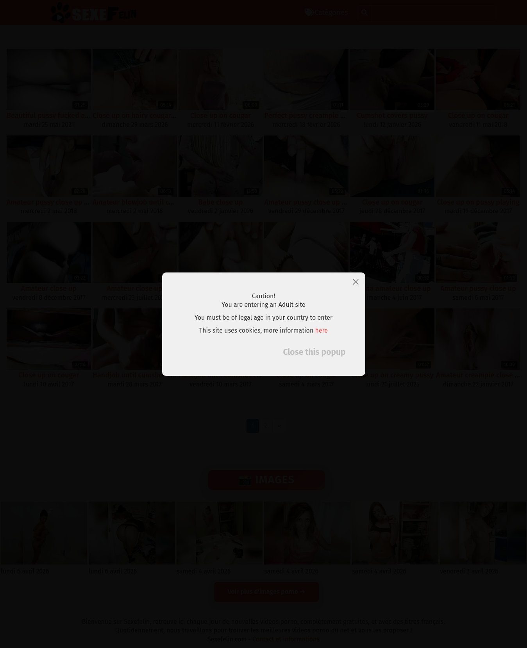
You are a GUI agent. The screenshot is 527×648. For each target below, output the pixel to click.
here (321, 330)
